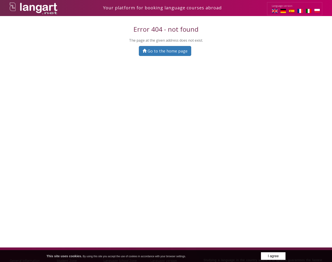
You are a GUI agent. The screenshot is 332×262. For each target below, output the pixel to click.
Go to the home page (165, 51)
